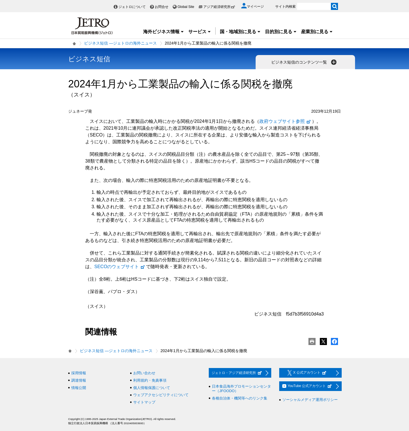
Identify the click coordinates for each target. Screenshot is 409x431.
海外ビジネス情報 (163, 31)
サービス (199, 31)
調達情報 (78, 380)
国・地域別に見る (240, 31)
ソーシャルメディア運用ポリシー (310, 400)
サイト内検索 (285, 7)
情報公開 (78, 388)
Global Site (186, 7)
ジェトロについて (132, 7)
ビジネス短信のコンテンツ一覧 (304, 62)
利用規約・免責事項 (149, 380)
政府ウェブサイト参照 (285, 121)
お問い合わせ (144, 373)
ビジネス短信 (89, 59)
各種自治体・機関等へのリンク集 (239, 398)
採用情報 (78, 373)
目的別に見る (281, 31)
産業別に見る (317, 31)
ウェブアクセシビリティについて (161, 395)
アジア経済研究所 (219, 7)
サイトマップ (144, 402)
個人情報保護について (151, 388)
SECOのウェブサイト (119, 266)
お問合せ (161, 7)
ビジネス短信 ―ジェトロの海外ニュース (120, 43)
